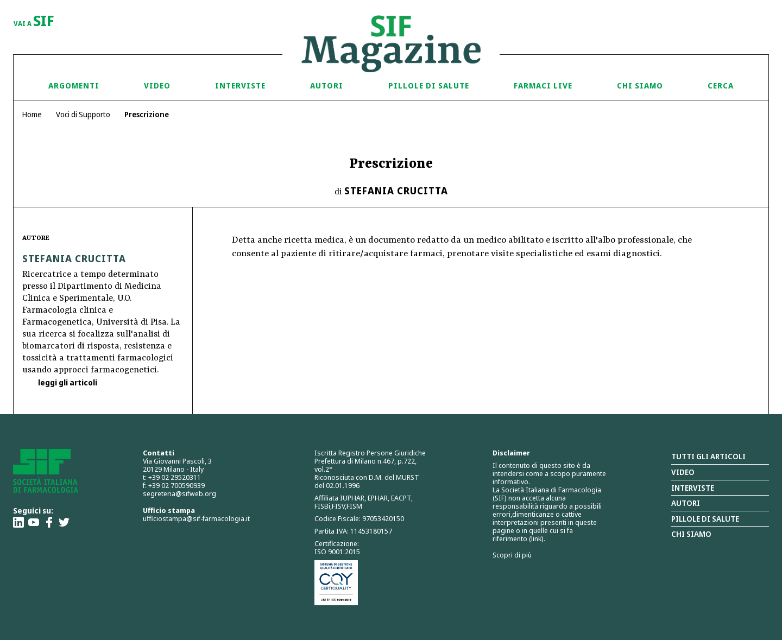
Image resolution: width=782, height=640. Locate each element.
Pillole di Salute (428, 85)
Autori (326, 85)
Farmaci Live (543, 85)
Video (157, 85)
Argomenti (73, 85)
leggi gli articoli (66, 382)
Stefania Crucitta (396, 190)
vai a (34, 21)
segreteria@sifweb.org (179, 493)
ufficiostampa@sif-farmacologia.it (196, 518)
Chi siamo (640, 85)
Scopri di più (512, 555)
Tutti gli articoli (708, 456)
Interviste (240, 85)
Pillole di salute (705, 519)
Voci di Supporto (83, 114)
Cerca (721, 85)
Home (32, 114)
